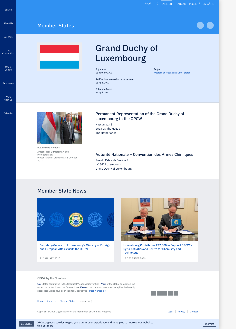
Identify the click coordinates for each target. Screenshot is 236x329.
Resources (8, 83)
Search (8, 9)
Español (208, 3)
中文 (156, 3)
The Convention (8, 52)
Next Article (210, 25)
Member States (55, 25)
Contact (194, 311)
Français (181, 3)
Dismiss (209, 323)
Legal (170, 311)
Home (40, 301)
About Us (8, 23)
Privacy (181, 311)
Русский (194, 3)
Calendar (8, 113)
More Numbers (96, 290)
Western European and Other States (172, 72)
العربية (148, 4)
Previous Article (200, 25)
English (166, 3)
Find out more (45, 325)
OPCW (174, 281)
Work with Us (8, 98)
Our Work (8, 36)
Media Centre (8, 68)
